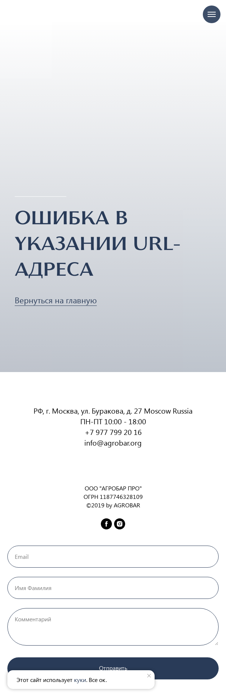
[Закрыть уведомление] (149, 675)
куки (80, 679)
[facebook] (106, 523)
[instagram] (119, 523)
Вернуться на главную (56, 300)
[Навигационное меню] (212, 14)
